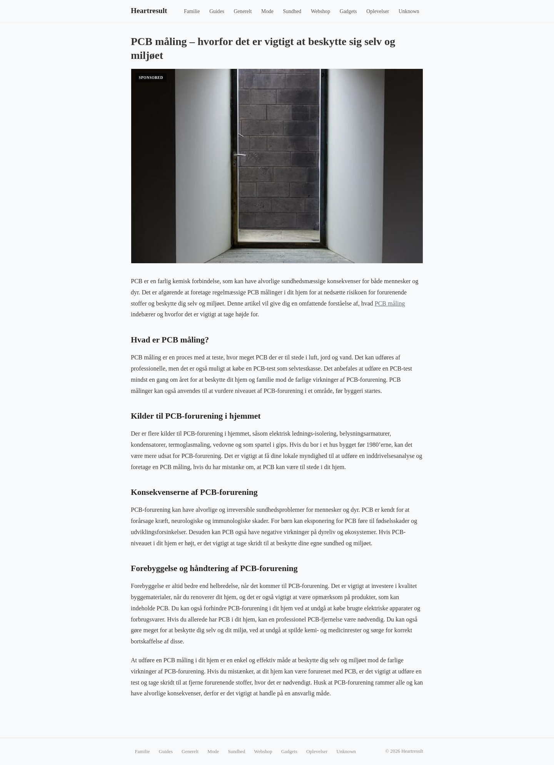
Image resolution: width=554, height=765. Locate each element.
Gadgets (348, 11)
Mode (267, 11)
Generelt (243, 11)
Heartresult (149, 11)
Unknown (409, 11)
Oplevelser (377, 11)
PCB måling (390, 303)
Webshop (320, 11)
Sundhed (292, 11)
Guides (216, 11)
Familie (192, 11)
